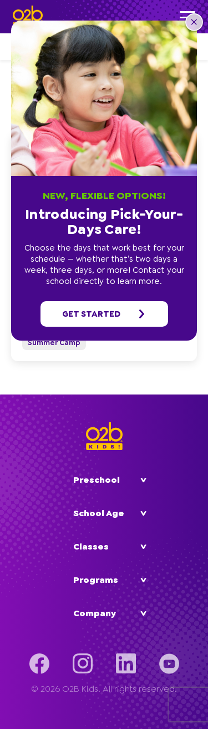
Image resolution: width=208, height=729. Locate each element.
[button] (194, 23)
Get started (104, 313)
